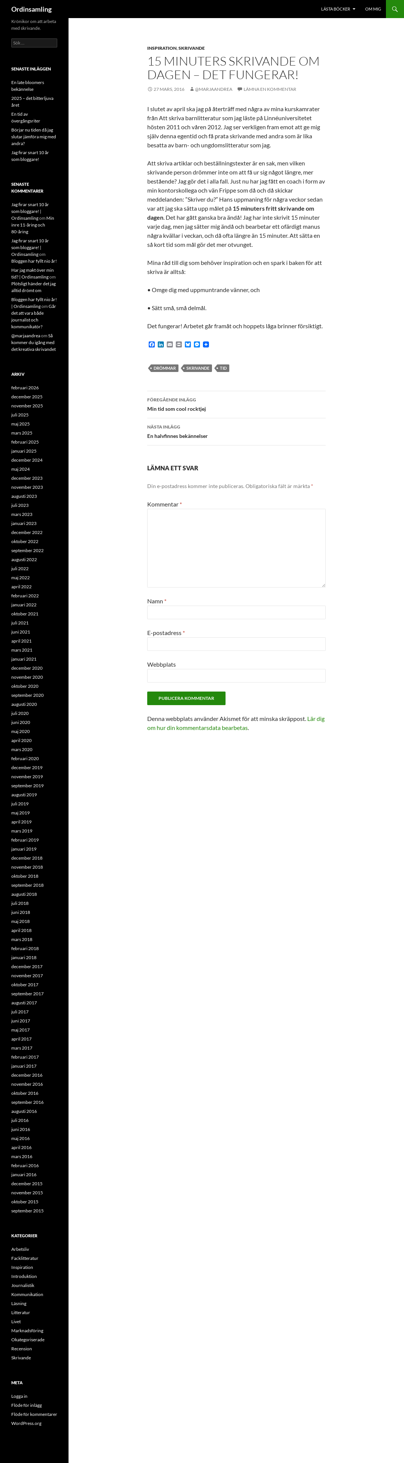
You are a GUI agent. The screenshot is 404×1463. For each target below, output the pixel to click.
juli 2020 (20, 713)
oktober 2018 (24, 876)
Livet (16, 1321)
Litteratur (20, 1312)
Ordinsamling (31, 9)
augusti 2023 (24, 496)
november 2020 (27, 677)
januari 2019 (24, 849)
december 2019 (27, 767)
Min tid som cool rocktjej (236, 403)
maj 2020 (20, 731)
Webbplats (161, 664)
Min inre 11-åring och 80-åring (32, 224)
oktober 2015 (24, 1201)
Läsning (18, 1303)
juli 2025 (20, 415)
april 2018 (21, 930)
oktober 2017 (24, 984)
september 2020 (27, 695)
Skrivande (191, 48)
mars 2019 (21, 831)
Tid (223, 368)
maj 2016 (20, 1138)
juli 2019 (20, 803)
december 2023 (27, 478)
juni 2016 (20, 1129)
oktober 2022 (24, 541)
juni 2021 (20, 632)
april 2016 (21, 1147)
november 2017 (27, 975)
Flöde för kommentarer (34, 1414)
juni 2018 (20, 912)
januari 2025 (24, 451)
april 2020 (21, 740)
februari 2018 (25, 948)
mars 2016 (21, 1156)
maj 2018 (20, 921)
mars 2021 (21, 650)
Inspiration (162, 48)
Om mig (373, 8)
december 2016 (27, 1075)
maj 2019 (20, 813)
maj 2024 (20, 469)
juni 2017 (20, 1021)
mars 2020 (21, 749)
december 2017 (27, 966)
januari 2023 (24, 523)
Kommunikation (27, 1294)
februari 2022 (25, 595)
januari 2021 (24, 659)
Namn (156, 600)
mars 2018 (21, 939)
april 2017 (21, 1039)
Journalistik (22, 1285)
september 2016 (27, 1102)
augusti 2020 (24, 704)
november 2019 (27, 776)
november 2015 (27, 1192)
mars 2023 (21, 514)
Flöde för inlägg (26, 1405)
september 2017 (27, 993)
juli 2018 (20, 903)
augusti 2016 (24, 1111)
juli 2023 (20, 505)
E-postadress (166, 632)
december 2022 (27, 532)
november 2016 (27, 1084)
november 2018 (27, 867)
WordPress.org (26, 1423)
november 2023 (27, 487)
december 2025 (27, 396)
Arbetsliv (20, 1249)
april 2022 (21, 586)
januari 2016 (24, 1174)
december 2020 (27, 668)
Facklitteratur (24, 1258)
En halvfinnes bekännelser (236, 430)
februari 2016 (25, 1165)
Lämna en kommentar (270, 89)
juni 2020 (20, 722)
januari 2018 (24, 957)
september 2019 (27, 785)
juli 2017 (20, 1012)
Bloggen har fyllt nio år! (34, 261)
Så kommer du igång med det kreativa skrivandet (33, 342)
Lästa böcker (335, 8)
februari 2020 (25, 758)
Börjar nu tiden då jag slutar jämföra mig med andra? (33, 136)
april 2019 (21, 822)
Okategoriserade (27, 1339)
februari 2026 (25, 387)
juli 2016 (20, 1120)
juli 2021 (20, 623)
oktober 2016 (24, 1093)
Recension (21, 1348)
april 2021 (21, 641)
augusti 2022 (24, 559)
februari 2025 (25, 442)
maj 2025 (20, 424)
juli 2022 (20, 568)
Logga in (19, 1396)
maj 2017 (20, 1030)
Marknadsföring (27, 1330)
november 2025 (27, 406)
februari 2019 (25, 840)
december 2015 (27, 1183)
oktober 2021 (24, 614)
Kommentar (164, 504)
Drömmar (165, 368)
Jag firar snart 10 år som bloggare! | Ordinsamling (30, 211)
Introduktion (24, 1276)
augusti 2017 (24, 1002)
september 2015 (27, 1211)
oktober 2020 (24, 686)
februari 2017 (25, 1057)
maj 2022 (20, 577)
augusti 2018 (24, 894)
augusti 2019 (24, 794)
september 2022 (27, 550)
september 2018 (27, 885)
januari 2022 (24, 605)
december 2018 (27, 858)
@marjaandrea (213, 89)
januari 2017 (24, 1066)
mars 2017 (21, 1048)
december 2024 (27, 460)
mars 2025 (21, 433)
